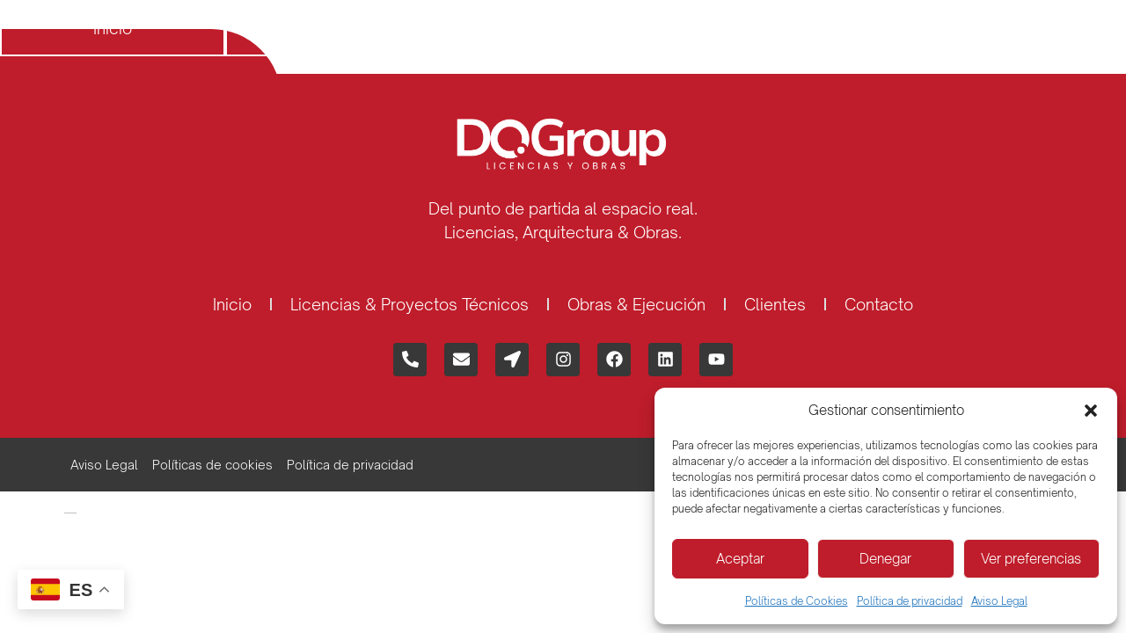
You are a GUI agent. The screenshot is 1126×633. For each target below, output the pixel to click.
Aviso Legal (999, 601)
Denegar (885, 558)
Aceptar (740, 558)
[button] (1091, 410)
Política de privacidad (909, 601)
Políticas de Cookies (796, 601)
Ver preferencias (1031, 558)
